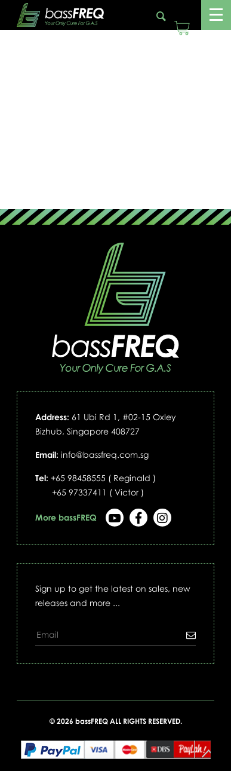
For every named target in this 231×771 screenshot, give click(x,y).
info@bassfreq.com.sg (105, 454)
